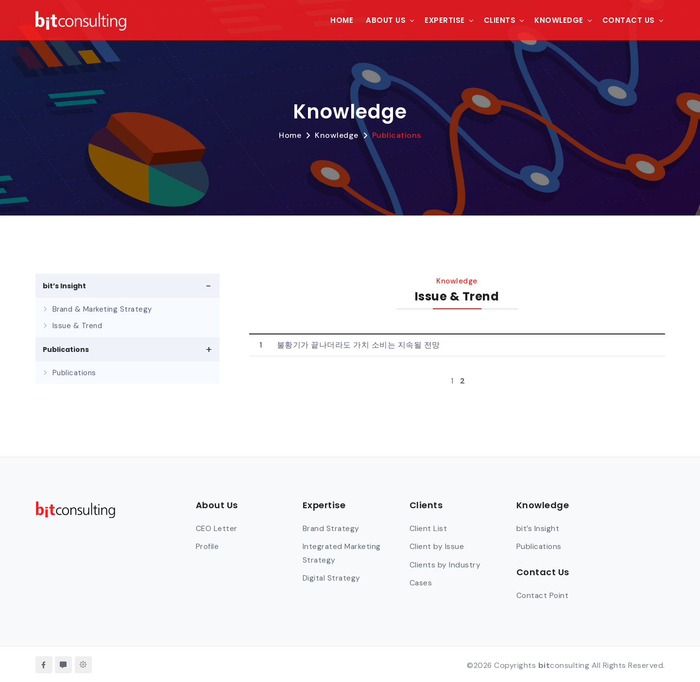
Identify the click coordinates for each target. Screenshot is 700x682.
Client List (428, 528)
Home (341, 20)
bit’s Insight (538, 528)
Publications (396, 135)
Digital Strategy (332, 577)
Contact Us (628, 20)
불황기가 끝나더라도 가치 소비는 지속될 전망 (358, 345)
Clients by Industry (445, 564)
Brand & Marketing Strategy (102, 309)
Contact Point (543, 595)
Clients (500, 20)
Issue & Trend (77, 326)
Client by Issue (437, 546)
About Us (386, 20)
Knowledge (558, 20)
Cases (421, 582)
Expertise (445, 20)
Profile (208, 546)
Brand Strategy (331, 528)
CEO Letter (217, 528)
